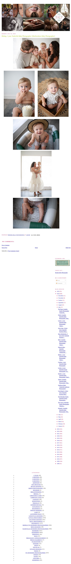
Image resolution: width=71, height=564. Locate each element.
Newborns (35, 532)
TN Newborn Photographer (35, 552)
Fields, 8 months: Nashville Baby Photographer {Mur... (63, 316)
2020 (58, 436)
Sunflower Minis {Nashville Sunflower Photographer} (63, 387)
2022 (58, 431)
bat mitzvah (36, 484)
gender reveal (36, 504)
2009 (58, 461)
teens (36, 551)
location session (35, 519)
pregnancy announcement (36, 538)
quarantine (36, 541)
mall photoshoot (36, 521)
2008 (58, 463)
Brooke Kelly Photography (61, 272)
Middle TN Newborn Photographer (35, 525)
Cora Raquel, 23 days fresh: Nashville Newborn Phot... (63, 392)
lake (36, 512)
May (59, 417)
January (60, 426)
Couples (36, 499)
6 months (35, 479)
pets (35, 536)
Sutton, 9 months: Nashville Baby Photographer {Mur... (63, 381)
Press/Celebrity (36, 540)
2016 (58, 445)
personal (35, 534)
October (60, 300)
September (61, 302)
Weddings (35, 560)
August (60, 305)
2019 (58, 438)
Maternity (35, 523)
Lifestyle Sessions (36, 516)
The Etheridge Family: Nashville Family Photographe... (63, 398)
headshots (36, 508)
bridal (36, 493)
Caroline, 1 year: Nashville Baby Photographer (62, 364)
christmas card (36, 495)
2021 (58, 433)
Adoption (36, 482)
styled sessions (36, 549)
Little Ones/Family (35, 517)
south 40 (36, 547)
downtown (36, 501)
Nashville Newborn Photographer (35, 528)
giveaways (36, 506)
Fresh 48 (36, 503)
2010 (58, 459)
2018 (58, 440)
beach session (36, 486)
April (59, 419)
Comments (59, 283)
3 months (35, 477)
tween (35, 554)
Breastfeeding (36, 492)
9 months (35, 481)
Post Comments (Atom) (13, 251)
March (60, 421)
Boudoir (36, 490)
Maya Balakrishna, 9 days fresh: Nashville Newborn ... (63, 335)
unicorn (36, 558)
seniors (36, 543)
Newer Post (4, 247)
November (61, 298)
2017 (58, 442)
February (60, 423)
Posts (58, 280)
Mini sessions (36, 527)
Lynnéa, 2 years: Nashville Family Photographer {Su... (63, 369)
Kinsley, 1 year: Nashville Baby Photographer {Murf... (64, 375)
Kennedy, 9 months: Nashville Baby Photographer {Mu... (63, 410)
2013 (58, 452)
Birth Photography (36, 488)
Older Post (68, 247)
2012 (58, 454)
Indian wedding (36, 510)
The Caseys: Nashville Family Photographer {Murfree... (63, 404)
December (60, 295)
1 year (35, 475)
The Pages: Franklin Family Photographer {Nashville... (63, 311)
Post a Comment (5, 245)
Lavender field (35, 514)
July (59, 307)
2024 (58, 293)
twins (36, 556)
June (59, 414)
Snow (36, 545)
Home (36, 247)
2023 (58, 429)
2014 (58, 449)
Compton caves (36, 497)
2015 (58, 447)
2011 (58, 456)
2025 (58, 291)
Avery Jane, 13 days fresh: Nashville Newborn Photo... (62, 330)
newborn (35, 530)
